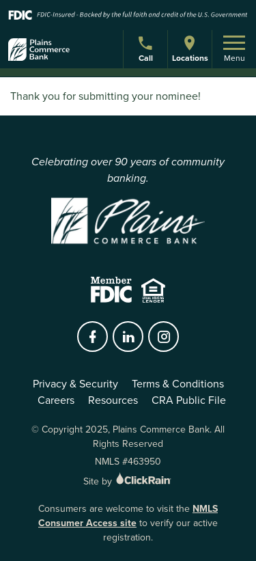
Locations (189, 48)
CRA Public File (189, 400)
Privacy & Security (75, 384)
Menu (234, 50)
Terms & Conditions (178, 384)
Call (147, 50)
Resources (113, 400)
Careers (56, 400)
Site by (128, 481)
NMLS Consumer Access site (128, 516)
